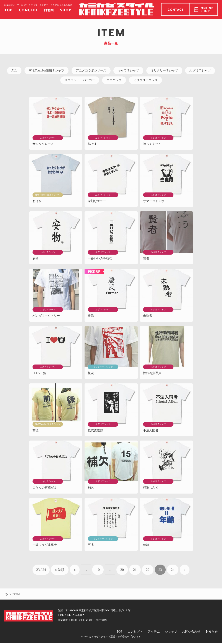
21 (135, 570)
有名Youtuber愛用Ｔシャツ (46, 70)
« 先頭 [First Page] (59, 570)
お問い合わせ (191, 631)
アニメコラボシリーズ (91, 70)
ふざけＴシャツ (200, 70)
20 (122, 570)
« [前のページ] (74, 570)
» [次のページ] (184, 570)
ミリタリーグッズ (145, 80)
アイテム (154, 631)
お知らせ (212, 631)
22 (147, 570)
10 (98, 570)
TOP (119, 631)
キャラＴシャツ (128, 70)
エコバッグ (114, 80)
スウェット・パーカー (80, 80)
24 (172, 570)
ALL (14, 70)
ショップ (171, 631)
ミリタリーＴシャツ (164, 70)
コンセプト (135, 631)
